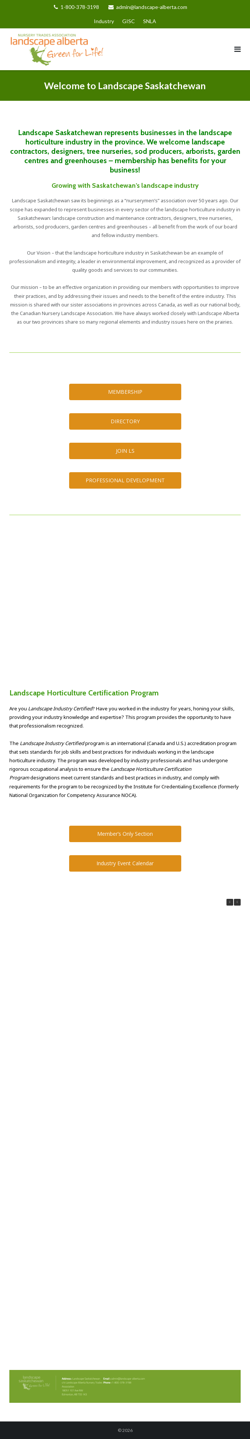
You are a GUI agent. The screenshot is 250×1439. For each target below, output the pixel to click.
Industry (104, 21)
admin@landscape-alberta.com (151, 7)
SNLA (149, 21)
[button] (237, 902)
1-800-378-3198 (80, 7)
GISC (128, 21)
